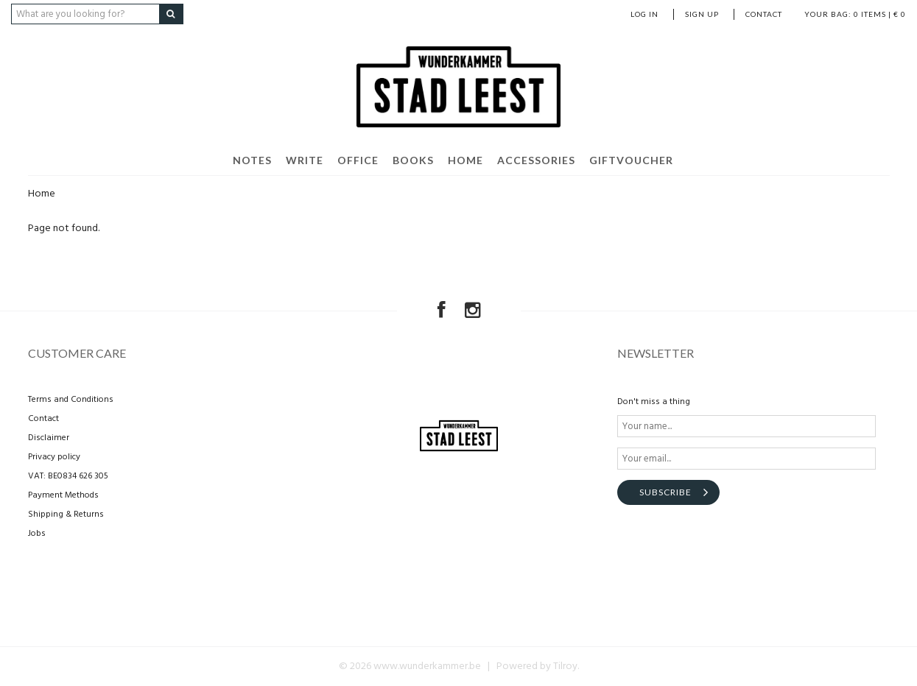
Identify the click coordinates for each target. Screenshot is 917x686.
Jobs (37, 533)
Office (358, 160)
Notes (252, 160)
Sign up (702, 14)
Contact (763, 14)
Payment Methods (63, 495)
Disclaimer (48, 438)
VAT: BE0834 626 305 (68, 476)
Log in (644, 14)
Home (465, 160)
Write (304, 160)
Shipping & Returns (66, 514)
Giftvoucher (631, 160)
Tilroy (565, 666)
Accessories (536, 160)
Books (413, 160)
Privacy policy (54, 457)
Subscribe (665, 492)
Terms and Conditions (70, 399)
